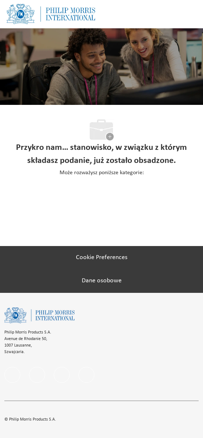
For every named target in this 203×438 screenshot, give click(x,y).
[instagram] (62, 375)
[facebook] (12, 375)
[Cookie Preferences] (101, 257)
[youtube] (86, 375)
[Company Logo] (50, 14)
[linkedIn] (37, 375)
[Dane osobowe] (102, 281)
